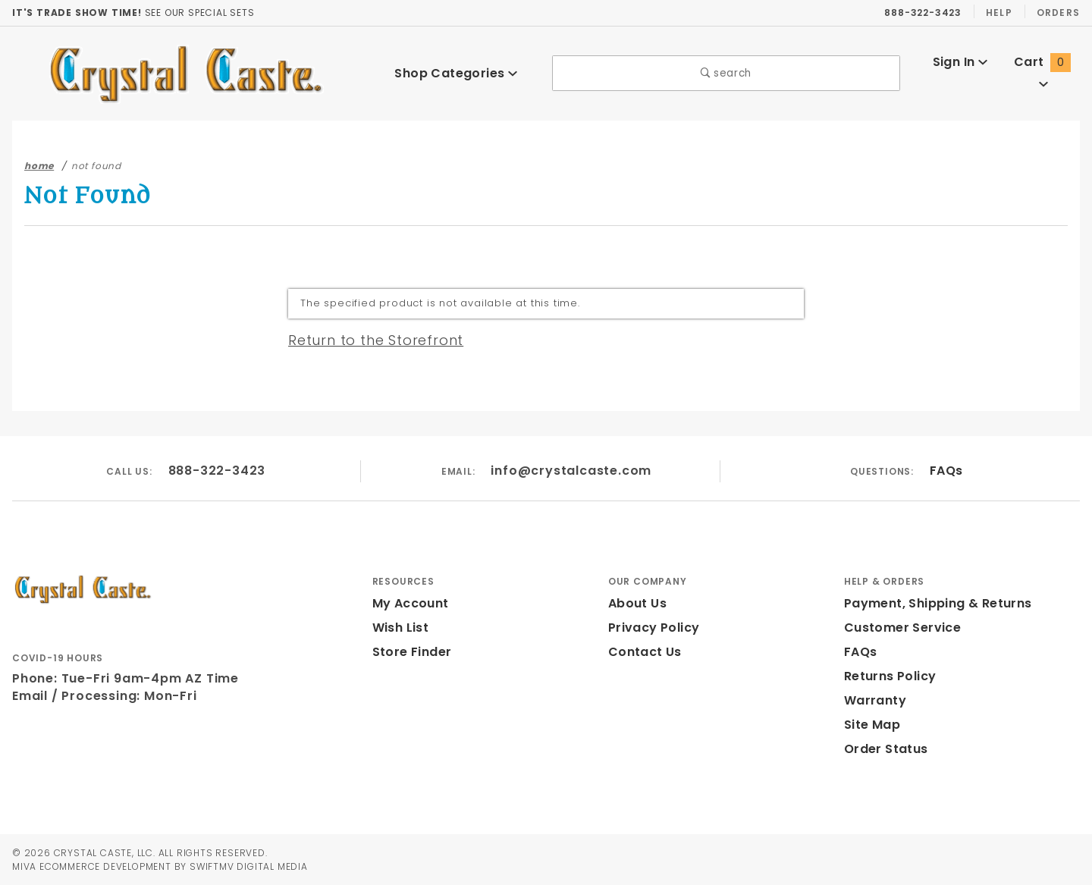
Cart (1044, 73)
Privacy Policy (651, 627)
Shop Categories (456, 73)
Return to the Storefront (366, 340)
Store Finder (409, 651)
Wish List (400, 627)
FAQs (945, 470)
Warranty (871, 700)
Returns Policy (889, 676)
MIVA (24, 866)
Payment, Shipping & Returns (933, 603)
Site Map (870, 724)
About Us (636, 603)
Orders (1057, 13)
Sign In (959, 73)
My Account (408, 603)
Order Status (882, 748)
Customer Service (898, 627)
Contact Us (641, 651)
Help (998, 13)
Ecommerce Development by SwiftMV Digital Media (182, 866)
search (726, 74)
